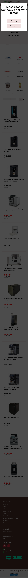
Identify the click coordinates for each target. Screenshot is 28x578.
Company (14, 21)
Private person (14, 26)
